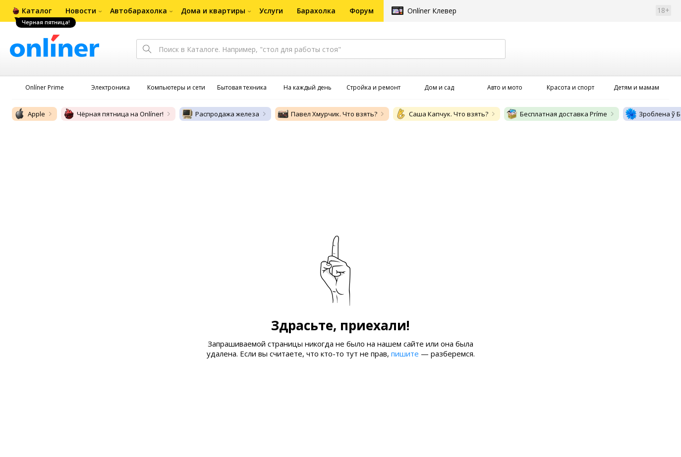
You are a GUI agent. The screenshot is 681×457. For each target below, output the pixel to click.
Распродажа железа (220, 114)
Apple (29, 114)
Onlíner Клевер (431, 10)
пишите (405, 353)
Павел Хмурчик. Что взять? (327, 114)
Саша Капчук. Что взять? (441, 114)
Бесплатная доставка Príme (556, 114)
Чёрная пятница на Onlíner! (113, 114)
